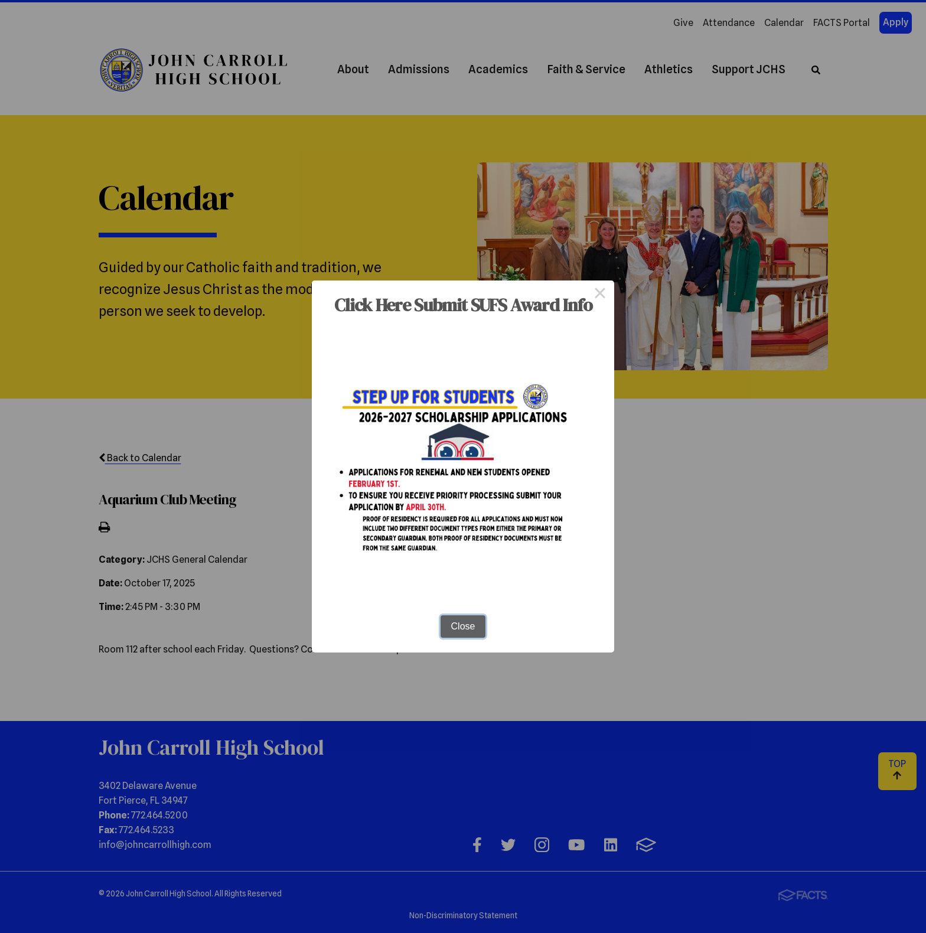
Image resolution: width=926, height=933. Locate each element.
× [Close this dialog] (600, 294)
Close (463, 626)
